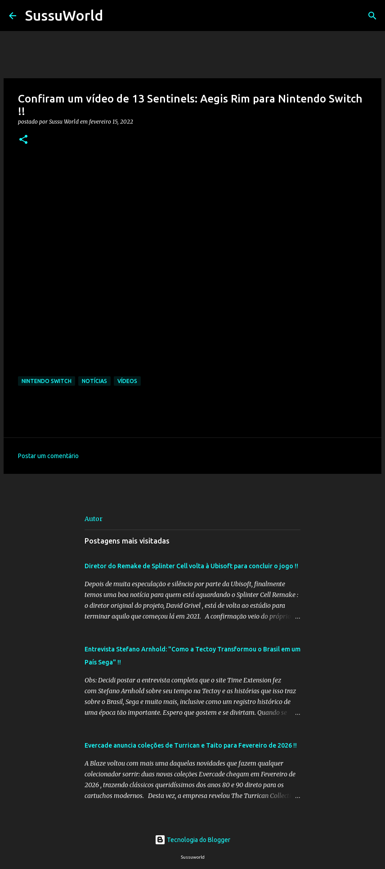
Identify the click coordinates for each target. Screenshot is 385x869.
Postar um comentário (48, 455)
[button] (23, 140)
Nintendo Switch (47, 381)
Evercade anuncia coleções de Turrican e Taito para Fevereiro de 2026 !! (191, 745)
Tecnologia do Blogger (192, 839)
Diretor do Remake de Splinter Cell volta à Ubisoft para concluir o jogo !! (191, 566)
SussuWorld (64, 15)
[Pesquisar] (115, 16)
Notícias (94, 381)
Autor (94, 519)
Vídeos (127, 381)
